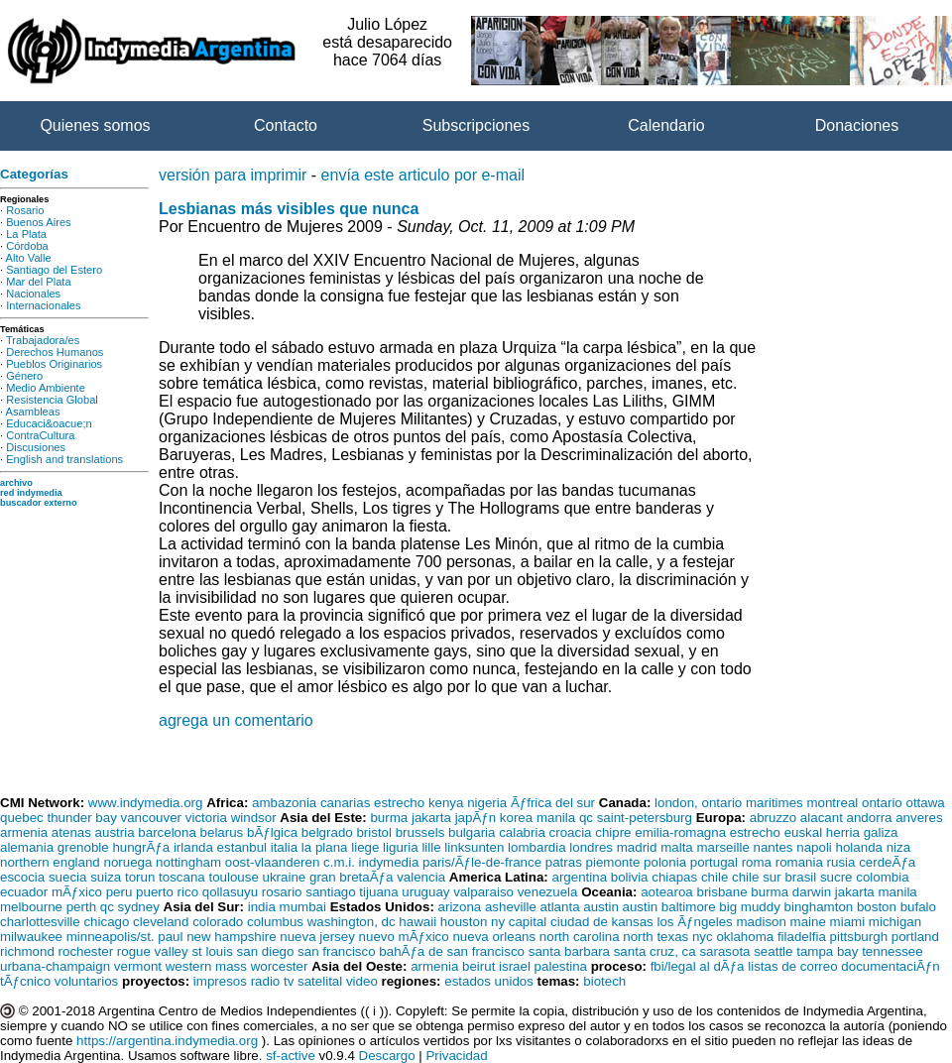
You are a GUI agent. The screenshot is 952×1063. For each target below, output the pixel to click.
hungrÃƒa (141, 847)
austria (115, 832)
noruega (127, 862)
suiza (105, 877)
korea (516, 817)
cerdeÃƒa (887, 862)
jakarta (431, 817)
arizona (460, 906)
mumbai (303, 906)
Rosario (25, 210)
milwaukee (31, 936)
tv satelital (313, 981)
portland (915, 936)
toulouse (233, 877)
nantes (773, 847)
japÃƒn (476, 817)
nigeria (487, 802)
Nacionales (33, 293)
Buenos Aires (38, 222)
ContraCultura (40, 435)
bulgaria (471, 832)
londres (591, 847)
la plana (324, 847)
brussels (420, 832)
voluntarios (86, 981)
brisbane (721, 892)
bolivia (630, 877)
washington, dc (351, 921)
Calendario (666, 125)
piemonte (613, 862)
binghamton (819, 906)
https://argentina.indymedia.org (167, 1040)
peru (119, 892)
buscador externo (38, 503)
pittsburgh (859, 936)
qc (586, 817)
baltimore (688, 906)
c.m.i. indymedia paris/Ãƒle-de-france (432, 862)
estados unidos (489, 981)
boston (876, 906)
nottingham (188, 862)
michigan (895, 921)
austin (601, 906)
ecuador (24, 892)
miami (848, 921)
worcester (279, 966)
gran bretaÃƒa (351, 877)
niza (898, 847)
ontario (882, 802)
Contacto (285, 125)
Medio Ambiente (45, 388)
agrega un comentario (236, 720)
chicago (106, 921)
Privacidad (456, 1055)
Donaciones (857, 125)
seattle (773, 951)
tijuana (378, 892)
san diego (266, 951)
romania (799, 862)
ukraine (284, 877)
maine (808, 921)
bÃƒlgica (272, 832)
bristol (374, 832)
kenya (446, 802)
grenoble (83, 847)
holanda (859, 847)
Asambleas (33, 411)
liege (365, 847)
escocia (22, 877)
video (362, 981)
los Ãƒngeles (694, 921)
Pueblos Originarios (54, 364)
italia (284, 847)
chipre (613, 832)
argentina (579, 877)
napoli (814, 847)
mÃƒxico (77, 892)
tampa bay (827, 951)
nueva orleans (494, 936)
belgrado (327, 832)
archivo (16, 483)
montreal (832, 802)
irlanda (193, 847)
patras (563, 862)
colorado (217, 921)
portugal (714, 862)
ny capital (518, 921)
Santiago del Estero (54, 270)
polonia (665, 862)
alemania (27, 847)
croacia (570, 832)
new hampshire (231, 936)
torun (140, 877)
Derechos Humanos (54, 352)
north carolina (579, 936)
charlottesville (40, 921)
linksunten (474, 847)
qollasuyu (230, 892)
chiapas (674, 877)
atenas (71, 832)
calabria (522, 832)
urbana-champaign (55, 966)
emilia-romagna (680, 832)
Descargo (387, 1055)
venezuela (548, 892)
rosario (282, 892)
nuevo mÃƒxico (404, 936)
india (262, 906)
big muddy (749, 906)
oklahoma (745, 936)
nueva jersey (317, 936)
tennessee (892, 951)
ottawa (924, 802)
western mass (206, 966)
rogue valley (152, 951)
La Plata (26, 234)
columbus (275, 921)
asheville (510, 906)
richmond (27, 951)
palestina (561, 966)
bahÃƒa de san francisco (452, 951)
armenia (24, 832)
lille (430, 847)
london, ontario (698, 802)
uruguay (425, 892)
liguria (400, 847)
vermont (138, 966)
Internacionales (43, 305)
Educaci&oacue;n (48, 423)
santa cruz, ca (655, 951)
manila (555, 817)
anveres (918, 817)
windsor (254, 817)
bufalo (918, 906)
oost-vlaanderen (272, 862)
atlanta (560, 906)
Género (24, 376)
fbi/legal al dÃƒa (698, 966)
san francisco (337, 951)
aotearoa (667, 892)
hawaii (417, 921)
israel (515, 966)
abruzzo (773, 817)
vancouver (151, 817)
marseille (722, 847)
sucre (836, 877)
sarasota (724, 951)
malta (676, 847)
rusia (841, 862)
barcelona (167, 832)
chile (714, 877)
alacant (821, 817)
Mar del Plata (38, 282)
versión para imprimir (232, 175)
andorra (869, 817)
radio (266, 981)
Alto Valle (29, 258)
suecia (68, 877)
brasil (800, 877)
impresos (220, 981)
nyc (702, 936)
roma (757, 862)
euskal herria (822, 832)
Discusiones (35, 447)
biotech (604, 981)
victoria (206, 817)
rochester (86, 951)
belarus (222, 832)
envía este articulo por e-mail (423, 175)
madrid (637, 847)
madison (761, 921)
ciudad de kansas (602, 921)
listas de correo (792, 966)
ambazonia (284, 802)
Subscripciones (476, 125)
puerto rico (167, 892)
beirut (478, 966)
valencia (421, 877)
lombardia (537, 847)
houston (463, 921)
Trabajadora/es (42, 340)
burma (389, 817)
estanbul (242, 847)
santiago (330, 892)
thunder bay (81, 817)
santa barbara (569, 951)
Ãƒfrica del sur (553, 802)
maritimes (774, 802)
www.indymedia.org (145, 802)
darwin (811, 892)
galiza (881, 832)
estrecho (399, 802)
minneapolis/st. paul (124, 936)
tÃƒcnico (25, 981)
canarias (345, 802)
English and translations (64, 459)
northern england (50, 862)
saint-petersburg (644, 817)
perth (81, 906)
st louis (211, 951)
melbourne (31, 906)
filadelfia (801, 936)
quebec (22, 817)
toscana (182, 877)
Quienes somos (95, 125)
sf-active (290, 1055)
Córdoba (27, 246)
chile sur (756, 877)
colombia (882, 877)
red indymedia (31, 493)
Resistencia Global (52, 400)
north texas (655, 936)
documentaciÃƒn (890, 966)
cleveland (160, 921)
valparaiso (483, 892)
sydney (139, 906)
